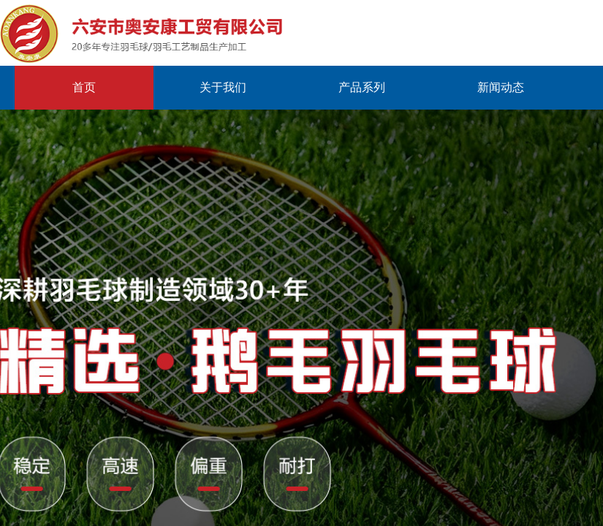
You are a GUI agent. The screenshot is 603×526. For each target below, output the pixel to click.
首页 (84, 87)
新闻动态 (500, 87)
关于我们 (223, 87)
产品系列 (361, 87)
